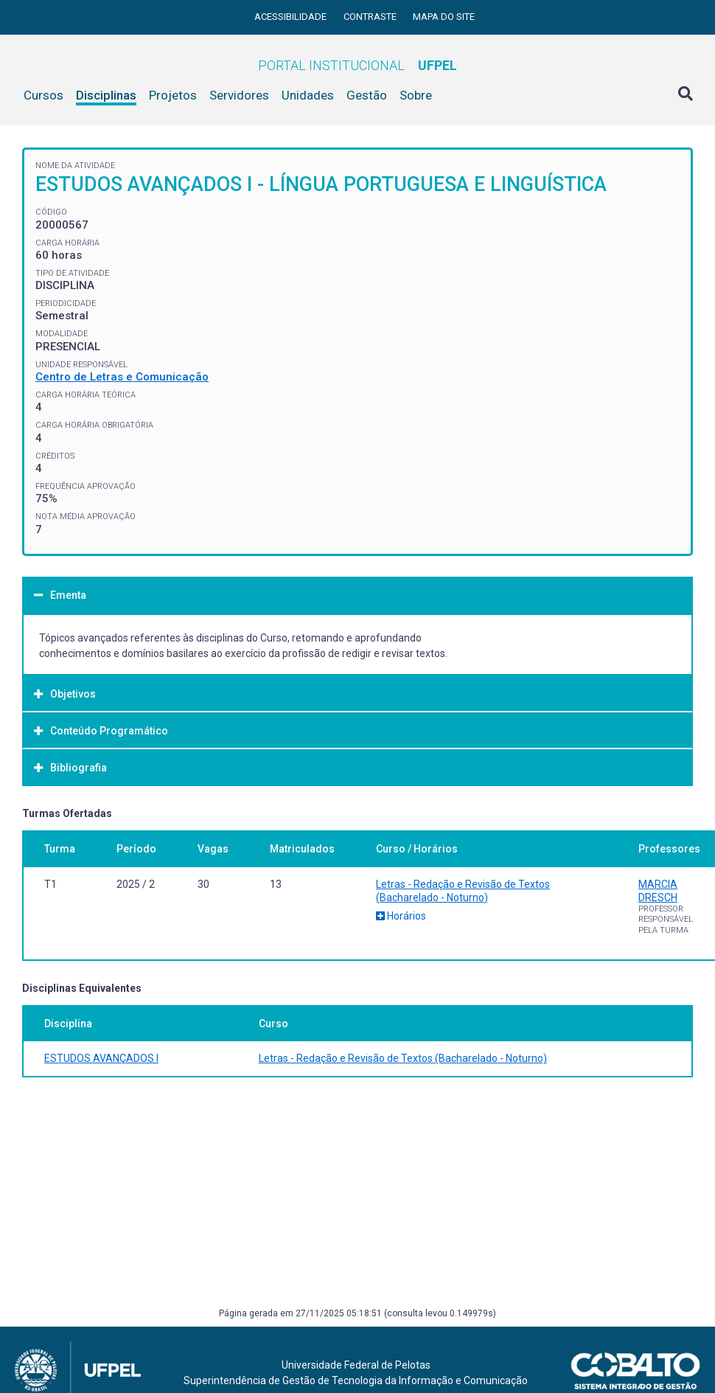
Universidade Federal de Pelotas (356, 1365)
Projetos (173, 95)
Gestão (366, 95)
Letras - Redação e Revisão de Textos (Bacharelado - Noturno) (403, 1058)
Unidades (308, 95)
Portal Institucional (357, 65)
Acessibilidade (291, 16)
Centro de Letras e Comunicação (122, 376)
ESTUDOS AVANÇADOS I (101, 1058)
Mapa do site (444, 16)
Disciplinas (106, 95)
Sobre (416, 95)
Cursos (43, 95)
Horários (401, 916)
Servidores (239, 95)
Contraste (371, 16)
